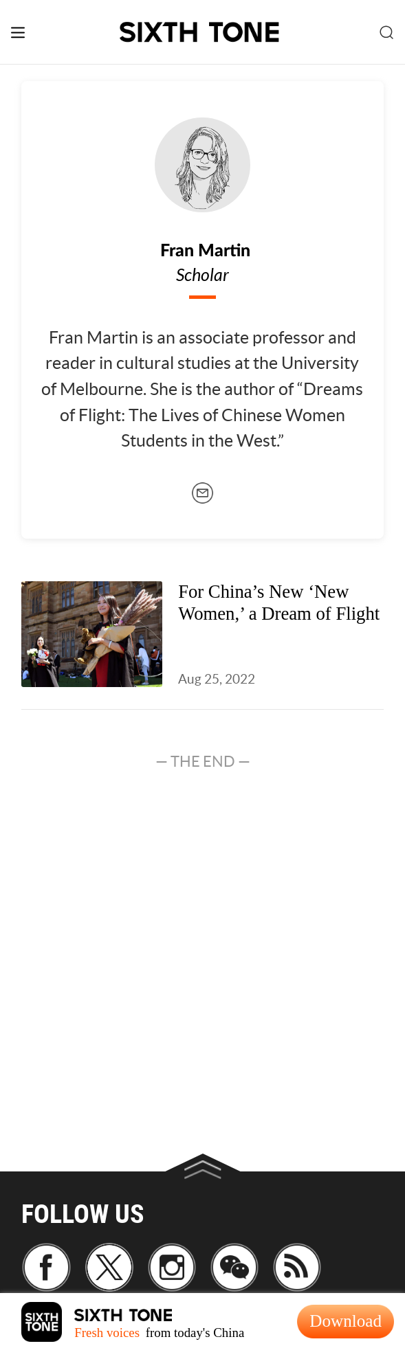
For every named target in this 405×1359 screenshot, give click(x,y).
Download (345, 1321)
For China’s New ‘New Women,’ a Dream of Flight (279, 602)
